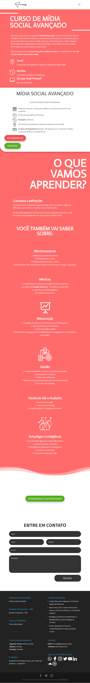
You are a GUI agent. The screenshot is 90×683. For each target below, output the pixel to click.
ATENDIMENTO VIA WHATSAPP (45, 498)
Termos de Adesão (15, 624)
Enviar (67, 578)
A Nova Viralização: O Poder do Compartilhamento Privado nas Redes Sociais (62, 629)
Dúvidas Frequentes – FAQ (18, 613)
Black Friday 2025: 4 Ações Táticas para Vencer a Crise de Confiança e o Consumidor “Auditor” (64, 610)
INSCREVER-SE (15, 138)
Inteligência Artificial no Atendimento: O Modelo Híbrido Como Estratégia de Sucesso (63, 619)
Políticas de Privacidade (17, 601)
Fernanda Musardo (47, 35)
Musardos (64, 680)
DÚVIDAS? (12, 145)
